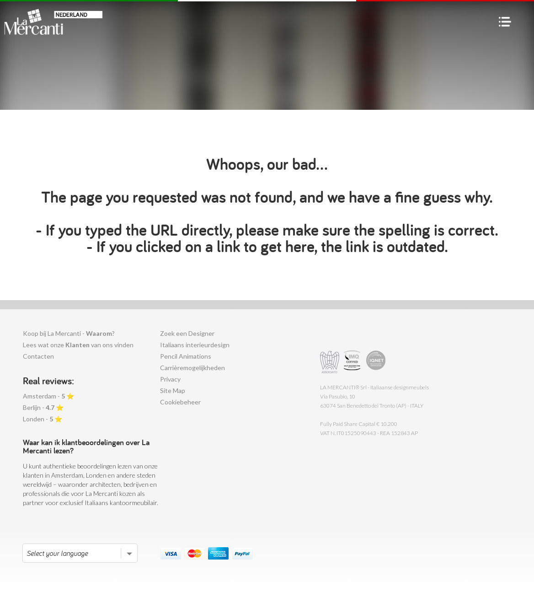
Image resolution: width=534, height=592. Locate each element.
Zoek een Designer (187, 333)
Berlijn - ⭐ (43, 407)
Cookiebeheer (180, 402)
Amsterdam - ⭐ (48, 396)
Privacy (170, 379)
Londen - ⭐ (42, 419)
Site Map (172, 390)
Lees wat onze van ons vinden (78, 345)
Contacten (38, 356)
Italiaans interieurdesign (195, 345)
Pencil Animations (185, 356)
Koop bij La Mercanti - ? (69, 333)
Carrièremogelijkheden (192, 367)
